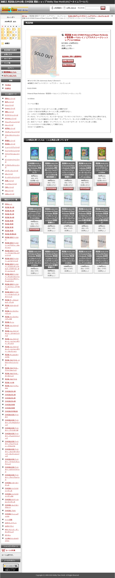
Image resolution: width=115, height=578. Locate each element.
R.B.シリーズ (9, 190)
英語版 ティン (9, 322)
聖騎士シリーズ (10, 98)
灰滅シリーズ (9, 180)
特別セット (8, 204)
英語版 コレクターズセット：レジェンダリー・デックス (12, 341)
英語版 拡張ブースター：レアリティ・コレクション (12, 245)
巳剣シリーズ (9, 187)
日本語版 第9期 (10, 404)
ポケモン (8, 535)
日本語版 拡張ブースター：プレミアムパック (12, 477)
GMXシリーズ (9, 194)
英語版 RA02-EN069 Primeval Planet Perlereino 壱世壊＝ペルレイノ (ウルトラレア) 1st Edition (85, 215)
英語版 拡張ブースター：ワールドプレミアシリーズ (12, 253)
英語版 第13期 (9, 207)
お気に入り (8, 54)
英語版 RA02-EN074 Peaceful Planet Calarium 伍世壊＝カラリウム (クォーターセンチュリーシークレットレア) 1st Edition (85, 170)
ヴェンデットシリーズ (12, 122)
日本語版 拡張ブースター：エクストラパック (12, 469)
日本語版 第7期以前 (11, 411)
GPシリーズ (9, 174)
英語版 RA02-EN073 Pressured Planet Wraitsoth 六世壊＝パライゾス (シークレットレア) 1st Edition (68, 170)
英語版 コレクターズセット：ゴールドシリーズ (12, 333)
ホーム (24, 16)
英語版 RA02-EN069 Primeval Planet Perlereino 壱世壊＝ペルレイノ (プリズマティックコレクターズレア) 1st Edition (34, 258)
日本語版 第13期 (10, 391)
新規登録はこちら (10, 72)
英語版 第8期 (9, 224)
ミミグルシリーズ (11, 184)
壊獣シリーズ (9, 112)
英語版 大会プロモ (11, 379)
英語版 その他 (9, 382)
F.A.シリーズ (9, 125)
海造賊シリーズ (10, 144)
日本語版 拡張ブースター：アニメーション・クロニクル (12, 444)
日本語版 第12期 (10, 394)
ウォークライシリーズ (12, 150)
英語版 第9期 (9, 221)
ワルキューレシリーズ (12, 132)
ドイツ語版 (8, 519)
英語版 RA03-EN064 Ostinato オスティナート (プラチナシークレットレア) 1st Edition (34, 213)
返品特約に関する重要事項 (71, 56)
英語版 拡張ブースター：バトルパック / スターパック (12, 294)
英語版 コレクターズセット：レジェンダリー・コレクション (12, 349)
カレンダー (8, 59)
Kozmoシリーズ (10, 108)
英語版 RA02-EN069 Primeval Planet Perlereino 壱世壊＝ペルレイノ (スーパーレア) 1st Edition (101, 215)
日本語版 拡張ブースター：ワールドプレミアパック (12, 461)
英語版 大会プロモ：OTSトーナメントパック (12, 362)
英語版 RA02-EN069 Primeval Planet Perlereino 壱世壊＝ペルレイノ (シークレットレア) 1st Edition (51, 215)
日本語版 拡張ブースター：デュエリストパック (12, 436)
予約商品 (8, 85)
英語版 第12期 (9, 210)
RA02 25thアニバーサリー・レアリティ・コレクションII (88, 16)
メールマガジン (9, 561)
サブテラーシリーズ (11, 115)
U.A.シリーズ (9, 105)
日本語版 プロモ (10, 510)
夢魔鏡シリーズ (10, 140)
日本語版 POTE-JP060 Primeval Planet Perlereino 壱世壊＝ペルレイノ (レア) (34, 167)
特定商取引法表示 (10, 50)
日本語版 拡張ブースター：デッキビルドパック (12, 422)
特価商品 (8, 88)
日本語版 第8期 (10, 408)
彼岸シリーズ (9, 102)
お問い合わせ (71, 8)
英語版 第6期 (9, 230)
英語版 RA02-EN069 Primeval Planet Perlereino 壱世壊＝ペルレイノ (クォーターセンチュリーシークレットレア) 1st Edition (68, 215)
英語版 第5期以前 (10, 234)
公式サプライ (9, 526)
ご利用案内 (57, 8)
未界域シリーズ (10, 128)
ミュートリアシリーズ (12, 147)
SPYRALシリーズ (10, 118)
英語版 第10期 (9, 217)
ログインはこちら (10, 76)
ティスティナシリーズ (12, 177)
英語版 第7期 (9, 227)
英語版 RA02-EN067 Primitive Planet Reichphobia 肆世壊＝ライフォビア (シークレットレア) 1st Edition (51, 170)
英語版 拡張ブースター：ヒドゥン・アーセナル (12, 286)
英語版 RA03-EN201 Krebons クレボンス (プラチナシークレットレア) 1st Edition (101, 167)
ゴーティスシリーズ (11, 170)
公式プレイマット (11, 523)
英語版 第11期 (9, 214)
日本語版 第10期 (10, 401)
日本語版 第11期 (10, 398)
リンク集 (7, 63)
